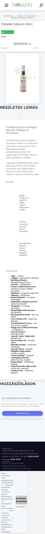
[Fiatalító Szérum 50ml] (22, 54)
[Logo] (22, 5)
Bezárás (21, 507)
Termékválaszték (7, 5)
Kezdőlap (8, 16)
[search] (41, 5)
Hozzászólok (22, 413)
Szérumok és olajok (27, 16)
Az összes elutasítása (21, 499)
